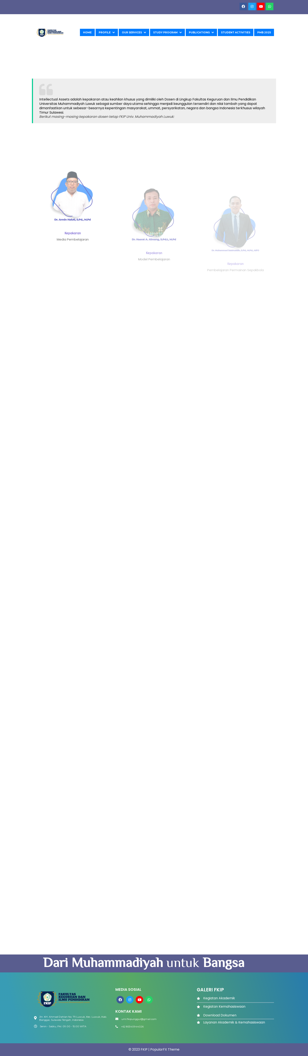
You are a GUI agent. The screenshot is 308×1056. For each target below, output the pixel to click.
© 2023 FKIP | (139, 1049)
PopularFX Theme (164, 1049)
